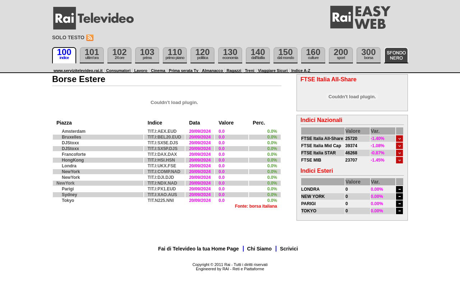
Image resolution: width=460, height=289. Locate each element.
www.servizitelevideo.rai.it (78, 70)
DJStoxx (70, 142)
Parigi (68, 188)
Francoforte (74, 154)
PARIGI (308, 203)
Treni (249, 70)
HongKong (73, 160)
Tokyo (68, 200)
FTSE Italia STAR (318, 152)
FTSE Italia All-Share (322, 138)
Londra (69, 165)
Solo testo (68, 37)
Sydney (69, 194)
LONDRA (310, 189)
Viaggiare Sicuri (273, 70)
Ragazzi (233, 70)
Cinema (158, 70)
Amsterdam (74, 131)
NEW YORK (313, 196)
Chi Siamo (259, 249)
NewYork (71, 171)
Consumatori (118, 70)
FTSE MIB (311, 160)
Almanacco (212, 70)
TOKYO (308, 210)
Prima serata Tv (183, 70)
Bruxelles (71, 137)
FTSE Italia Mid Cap (321, 145)
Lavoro (140, 70)
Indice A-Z (300, 70)
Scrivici (289, 249)
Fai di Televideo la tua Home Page (198, 249)
